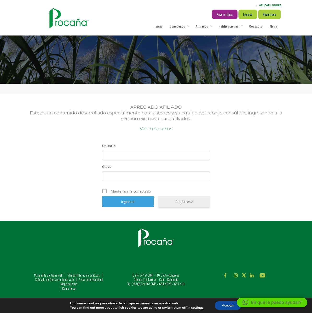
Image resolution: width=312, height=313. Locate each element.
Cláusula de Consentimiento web (54, 279)
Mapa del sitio (69, 283)
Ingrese (247, 14)
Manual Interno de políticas (84, 275)
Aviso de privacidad (90, 279)
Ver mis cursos (156, 128)
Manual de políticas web (48, 275)
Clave (106, 166)
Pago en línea (225, 14)
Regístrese (184, 201)
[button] (272, 302)
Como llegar (69, 288)
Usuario (109, 145)
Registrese (269, 14)
